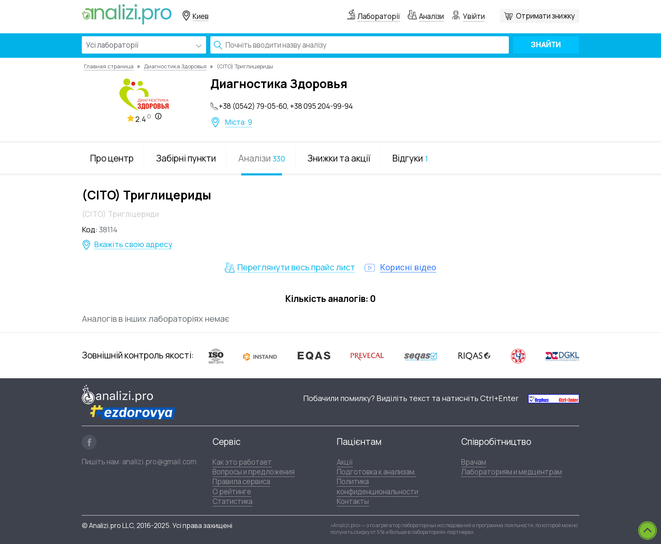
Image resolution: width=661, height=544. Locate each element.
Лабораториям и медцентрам (511, 472)
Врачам (473, 462)
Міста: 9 (238, 122)
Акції (345, 462)
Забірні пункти (186, 158)
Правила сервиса (241, 481)
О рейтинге (231, 491)
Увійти (474, 16)
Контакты (353, 501)
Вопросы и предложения (253, 472)
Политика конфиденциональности (377, 486)
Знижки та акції (338, 158)
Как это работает (242, 462)
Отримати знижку (545, 16)
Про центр (112, 158)
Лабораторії (378, 16)
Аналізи (431, 16)
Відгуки (410, 158)
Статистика (232, 501)
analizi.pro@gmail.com (159, 461)
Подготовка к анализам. (376, 472)
